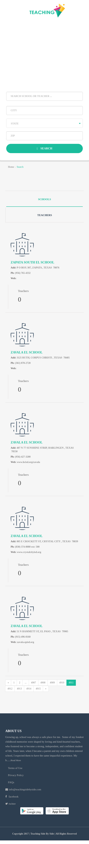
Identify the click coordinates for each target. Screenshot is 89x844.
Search (44, 148)
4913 (19, 688)
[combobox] (44, 123)
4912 (9, 688)
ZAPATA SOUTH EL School (32, 262)
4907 (33, 682)
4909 (52, 682)
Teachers (44, 215)
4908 (43, 682)
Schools (44, 199)
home (11, 167)
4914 (28, 688)
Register (64, 23)
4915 (38, 688)
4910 (61, 682)
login (25, 23)
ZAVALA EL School (26, 352)
